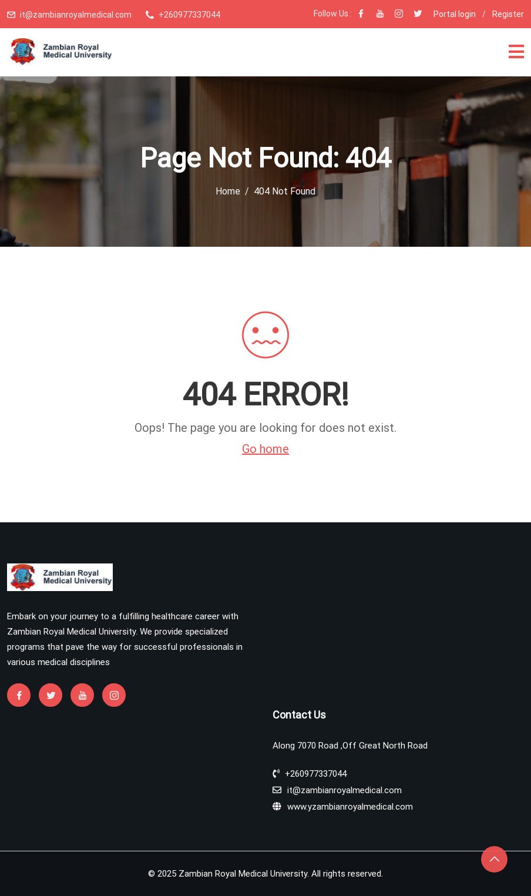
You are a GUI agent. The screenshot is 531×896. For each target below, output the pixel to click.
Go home (265, 449)
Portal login (454, 14)
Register (508, 14)
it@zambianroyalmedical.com (76, 14)
